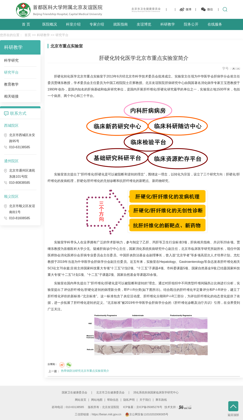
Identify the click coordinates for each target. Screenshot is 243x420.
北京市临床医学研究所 (197, 248)
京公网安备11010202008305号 (146, 414)
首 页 (26, 24)
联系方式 (18, 113)
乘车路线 (161, 399)
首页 (28, 35)
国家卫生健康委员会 (74, 392)
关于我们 (145, 399)
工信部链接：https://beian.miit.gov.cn (98, 414)
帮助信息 (112, 399)
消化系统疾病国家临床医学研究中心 (156, 392)
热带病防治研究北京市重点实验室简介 (85, 370)
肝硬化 (59, 76)
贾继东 (59, 83)
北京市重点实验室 (90, 76)
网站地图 (96, 399)
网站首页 (80, 399)
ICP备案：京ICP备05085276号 (142, 407)
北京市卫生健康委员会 (110, 392)
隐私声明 (129, 399)
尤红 (236, 255)
